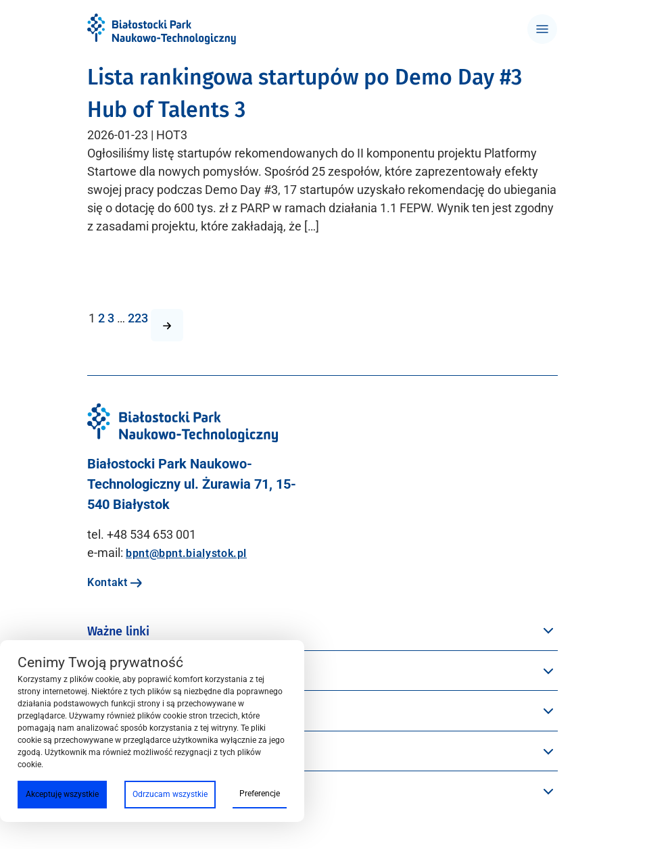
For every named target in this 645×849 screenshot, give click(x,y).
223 (138, 318)
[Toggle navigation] (542, 29)
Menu (102, 671)
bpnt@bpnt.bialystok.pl (186, 553)
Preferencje (259, 793)
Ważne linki (118, 631)
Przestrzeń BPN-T (135, 711)
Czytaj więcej (123, 278)
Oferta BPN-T (123, 792)
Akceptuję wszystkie (62, 794)
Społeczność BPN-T (141, 752)
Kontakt (115, 582)
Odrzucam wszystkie (170, 794)
